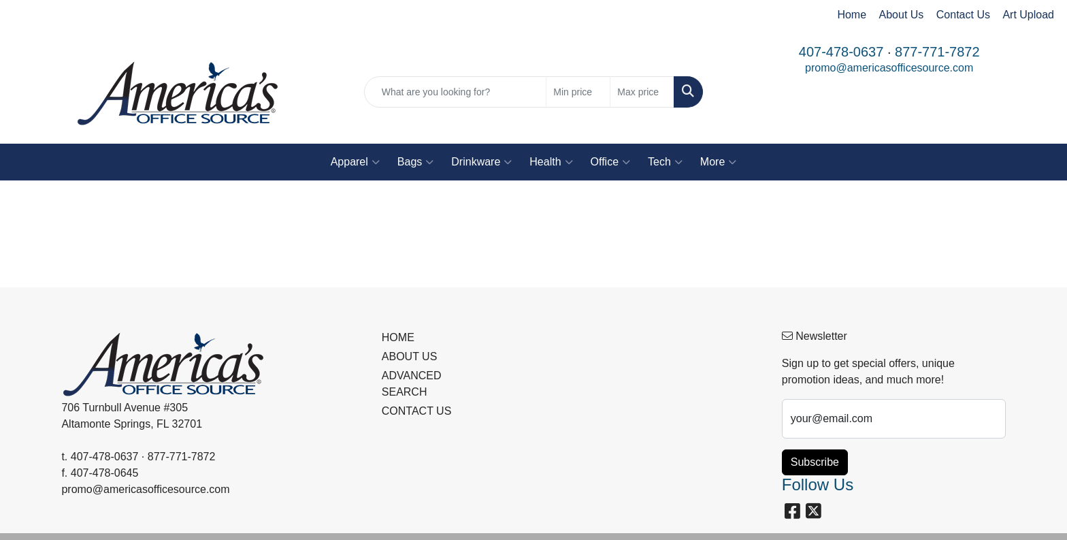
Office (611, 162)
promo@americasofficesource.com (889, 68)
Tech (665, 162)
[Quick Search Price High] (642, 92)
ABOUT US (410, 356)
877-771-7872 (937, 51)
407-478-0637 (841, 51)
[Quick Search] (455, 92)
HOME (398, 337)
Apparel (355, 162)
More (718, 162)
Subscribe (815, 462)
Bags (415, 162)
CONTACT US (417, 411)
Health (550, 162)
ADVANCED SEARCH (412, 384)
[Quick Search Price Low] (578, 92)
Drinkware (481, 162)
